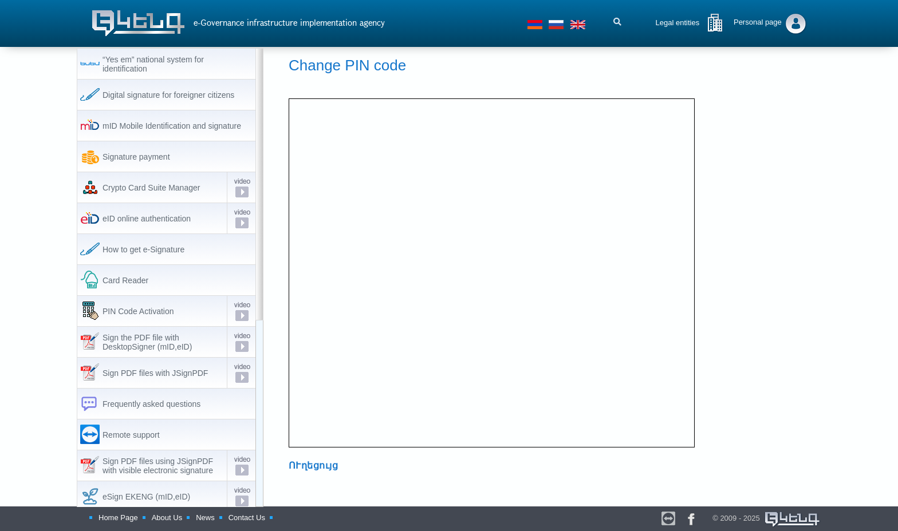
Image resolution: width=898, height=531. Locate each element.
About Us (167, 517)
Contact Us (247, 517)
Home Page (118, 517)
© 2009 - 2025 (766, 518)
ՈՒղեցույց (313, 465)
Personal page (758, 22)
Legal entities (678, 22)
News (205, 517)
